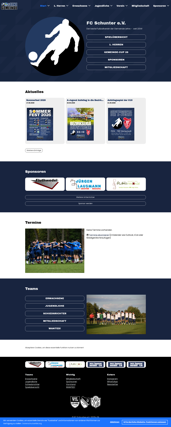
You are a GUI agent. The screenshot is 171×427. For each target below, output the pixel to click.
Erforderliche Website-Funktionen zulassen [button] (145, 422)
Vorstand (70, 384)
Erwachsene (81, 5)
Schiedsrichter (54, 313)
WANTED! (55, 328)
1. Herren (61, 5)
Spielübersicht (116, 37)
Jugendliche (104, 5)
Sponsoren (161, 5)
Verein (122, 5)
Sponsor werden (85, 203)
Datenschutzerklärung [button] (32, 423)
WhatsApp (112, 381)
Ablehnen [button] (114, 422)
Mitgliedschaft (140, 6)
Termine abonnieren (99, 235)
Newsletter (112, 384)
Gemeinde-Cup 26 (116, 52)
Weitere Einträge (34, 150)
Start (45, 5)
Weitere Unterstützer (85, 197)
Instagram (112, 378)
